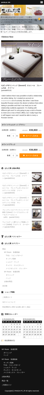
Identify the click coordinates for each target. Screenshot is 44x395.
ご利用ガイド (7, 297)
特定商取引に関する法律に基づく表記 (16, 307)
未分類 (4, 286)
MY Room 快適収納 (12, 252)
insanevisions (6, 101)
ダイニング (10, 275)
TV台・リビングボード (14, 255)
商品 (4, 249)
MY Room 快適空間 (12, 272)
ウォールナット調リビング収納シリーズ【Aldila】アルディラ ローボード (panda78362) (15, 224)
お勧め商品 (8, 281)
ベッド (8, 278)
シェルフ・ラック (12, 262)
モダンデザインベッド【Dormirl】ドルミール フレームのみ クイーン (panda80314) (15, 175)
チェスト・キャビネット (15, 265)
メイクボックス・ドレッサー (16, 268)
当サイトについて (8, 302)
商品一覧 (5, 381)
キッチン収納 (11, 259)
